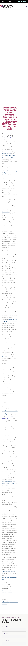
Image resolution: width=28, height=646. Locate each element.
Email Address (6, 634)
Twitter (6, 486)
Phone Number (6, 641)
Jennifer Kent (5, 212)
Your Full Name (6, 627)
